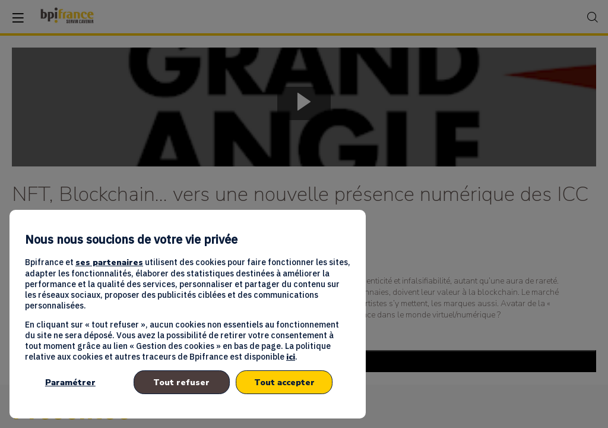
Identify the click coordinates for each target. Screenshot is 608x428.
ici (290, 357)
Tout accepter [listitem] (284, 382)
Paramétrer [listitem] (70, 382)
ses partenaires (109, 262)
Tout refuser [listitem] (181, 382)
